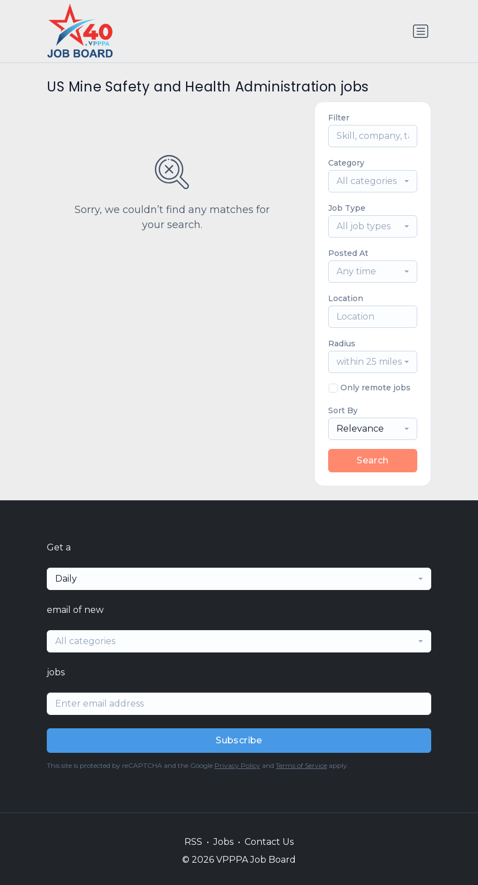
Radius (341, 343)
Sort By (343, 410)
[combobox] (372, 181)
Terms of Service (301, 765)
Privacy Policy (237, 765)
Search (372, 460)
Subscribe (239, 740)
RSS (193, 841)
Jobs (223, 841)
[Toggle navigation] (420, 31)
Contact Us (269, 841)
